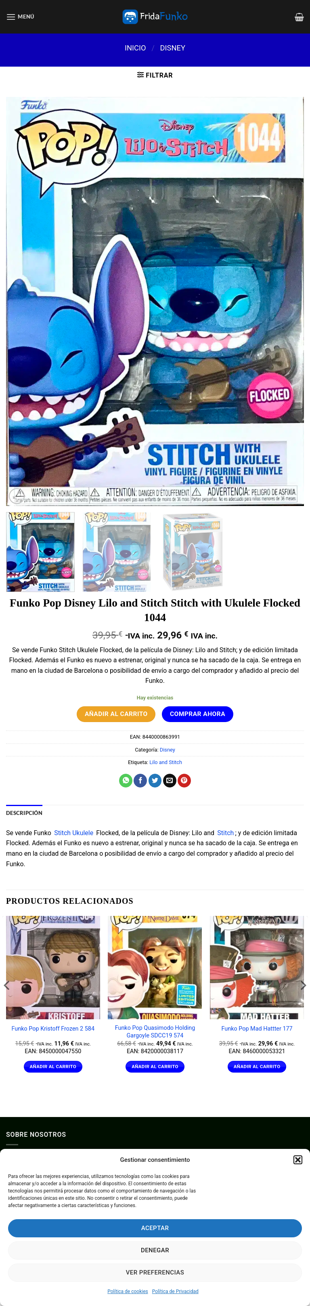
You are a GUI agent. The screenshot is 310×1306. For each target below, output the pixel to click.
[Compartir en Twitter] (155, 780)
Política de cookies (127, 1291)
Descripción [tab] (24, 813)
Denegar (155, 1250)
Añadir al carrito (116, 714)
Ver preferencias (155, 1272)
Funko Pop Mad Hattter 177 (256, 1028)
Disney (172, 48)
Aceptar (155, 1228)
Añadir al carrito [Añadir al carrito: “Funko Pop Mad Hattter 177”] (257, 1066)
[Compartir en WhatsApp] (125, 780)
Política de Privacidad (175, 1291)
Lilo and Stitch (165, 762)
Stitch (225, 833)
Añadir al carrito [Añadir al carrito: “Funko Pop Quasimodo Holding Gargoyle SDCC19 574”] (155, 1066)
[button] (298, 1160)
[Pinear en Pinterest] (184, 780)
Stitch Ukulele (73, 833)
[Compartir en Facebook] (140, 780)
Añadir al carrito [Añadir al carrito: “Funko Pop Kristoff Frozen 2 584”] (52, 1066)
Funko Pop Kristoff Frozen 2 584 (53, 1028)
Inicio (135, 48)
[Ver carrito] (299, 17)
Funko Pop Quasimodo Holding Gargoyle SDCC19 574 (155, 1032)
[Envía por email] (169, 780)
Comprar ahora (197, 714)
